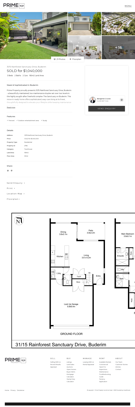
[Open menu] (128, 6)
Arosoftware (126, 390)
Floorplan (75, 59)
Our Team (118, 362)
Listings (69, 362)
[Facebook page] (8, 367)
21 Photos (59, 59)
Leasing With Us (88, 362)
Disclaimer (20, 390)
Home (7, 390)
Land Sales (70, 364)
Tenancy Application (103, 380)
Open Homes (71, 369)
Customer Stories (121, 364)
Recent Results (55, 364)
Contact (118, 369)
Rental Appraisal (88, 364)
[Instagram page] (13, 367)
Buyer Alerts (71, 372)
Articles (118, 367)
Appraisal (53, 367)
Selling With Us (55, 362)
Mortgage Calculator (70, 375)
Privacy (13, 390)
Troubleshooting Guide (105, 375)
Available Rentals (105, 362)
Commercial (103, 364)
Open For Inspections (103, 368)
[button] (11, 188)
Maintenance (103, 372)
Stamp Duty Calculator (71, 380)
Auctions (70, 367)
